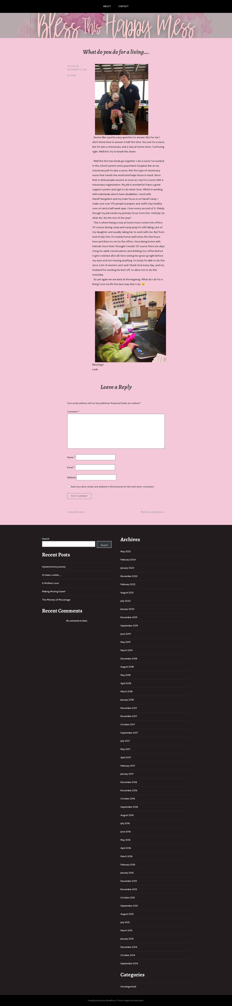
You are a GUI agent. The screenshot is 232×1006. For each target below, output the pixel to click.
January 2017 (126, 773)
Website (71, 477)
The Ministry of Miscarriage (56, 599)
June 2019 (125, 633)
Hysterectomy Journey (54, 566)
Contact (123, 6)
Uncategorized (128, 986)
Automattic (139, 1000)
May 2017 (125, 749)
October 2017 (127, 724)
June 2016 (125, 831)
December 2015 (128, 881)
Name (71, 457)
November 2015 (128, 889)
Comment (73, 411)
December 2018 (128, 658)
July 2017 (125, 740)
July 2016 (125, 823)
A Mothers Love (50, 583)
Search (45, 538)
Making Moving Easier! (53, 591)
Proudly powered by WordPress (102, 1000)
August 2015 (126, 914)
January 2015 (126, 938)
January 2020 (127, 609)
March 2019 (126, 650)
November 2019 (128, 617)
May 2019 (125, 642)
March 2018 (126, 691)
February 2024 (128, 559)
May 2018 (125, 675)
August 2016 (127, 815)
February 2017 (127, 765)
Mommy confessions (152, 512)
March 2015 (126, 930)
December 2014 (128, 947)
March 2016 (126, 856)
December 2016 (128, 782)
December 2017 (128, 708)
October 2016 (127, 798)
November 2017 (128, 716)
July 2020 (125, 600)
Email (71, 467)
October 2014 (127, 955)
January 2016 (127, 872)
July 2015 (125, 922)
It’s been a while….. (51, 575)
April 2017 (125, 757)
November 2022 (128, 576)
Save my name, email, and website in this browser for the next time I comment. (112, 486)
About (107, 6)
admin (73, 75)
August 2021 (126, 592)
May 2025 (125, 551)
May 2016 (125, 839)
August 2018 (127, 666)
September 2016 (129, 806)
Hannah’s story (76, 512)
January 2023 (127, 567)
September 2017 (129, 732)
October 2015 (127, 897)
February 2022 (127, 584)
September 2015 (129, 905)
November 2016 (128, 790)
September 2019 (129, 625)
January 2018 (127, 699)
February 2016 (127, 864)
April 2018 (125, 683)
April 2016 (125, 848)
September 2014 (129, 963)
